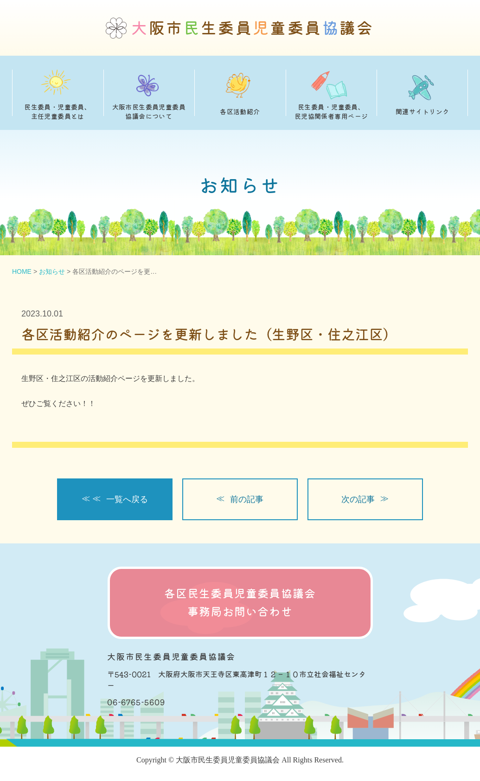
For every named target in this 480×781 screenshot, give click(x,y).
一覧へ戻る (127, 499)
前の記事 (246, 499)
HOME (22, 271)
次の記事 (358, 499)
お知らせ (52, 271)
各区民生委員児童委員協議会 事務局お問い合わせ (240, 602)
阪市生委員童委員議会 (252, 28)
